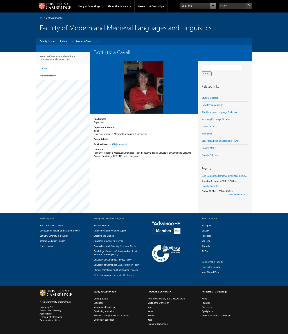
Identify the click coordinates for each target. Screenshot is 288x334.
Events (151, 315)
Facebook (206, 236)
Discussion (207, 307)
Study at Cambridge (89, 6)
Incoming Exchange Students (216, 119)
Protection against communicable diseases (114, 275)
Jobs (150, 320)
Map (150, 307)
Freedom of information (51, 317)
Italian (63, 41)
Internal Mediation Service (52, 241)
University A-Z (46, 307)
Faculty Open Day (210, 186)
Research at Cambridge (151, 6)
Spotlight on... (208, 311)
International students (104, 307)
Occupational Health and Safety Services (60, 230)
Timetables (207, 133)
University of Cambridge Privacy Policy (113, 259)
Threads (206, 246)
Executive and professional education (112, 315)
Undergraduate (101, 298)
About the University (119, 6)
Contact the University (50, 310)
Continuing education (104, 311)
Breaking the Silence (104, 236)
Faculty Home (47, 41)
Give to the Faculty (211, 267)
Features (206, 303)
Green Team (208, 126)
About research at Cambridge (216, 315)
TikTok (205, 251)
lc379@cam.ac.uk (118, 144)
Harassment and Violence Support (110, 230)
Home (41, 17)
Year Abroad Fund (210, 272)
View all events (235, 194)
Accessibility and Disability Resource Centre (115, 246)
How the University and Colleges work (166, 298)
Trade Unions (46, 246)
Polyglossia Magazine (212, 105)
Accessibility (46, 314)
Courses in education (104, 320)
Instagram (206, 225)
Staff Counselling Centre (52, 225)
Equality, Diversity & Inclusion (54, 236)
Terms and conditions (50, 320)
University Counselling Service (108, 241)
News (150, 311)
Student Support (210, 98)
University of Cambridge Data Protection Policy (116, 265)
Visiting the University (158, 303)
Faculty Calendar (210, 155)
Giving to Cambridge (158, 324)
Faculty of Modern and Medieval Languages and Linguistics (57, 59)
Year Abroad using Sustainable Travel (220, 141)
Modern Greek (84, 41)
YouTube (206, 241)
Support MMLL (209, 148)
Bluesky (205, 230)
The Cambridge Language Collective (219, 112)
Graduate (98, 303)
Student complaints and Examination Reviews (116, 270)
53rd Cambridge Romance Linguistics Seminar (224, 176)
